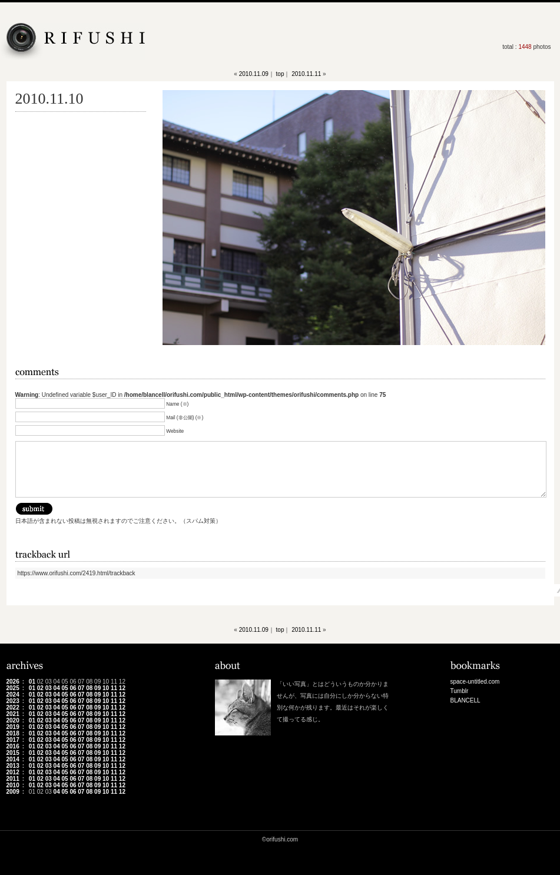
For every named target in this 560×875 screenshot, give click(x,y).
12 (122, 688)
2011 (12, 778)
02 (40, 688)
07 (81, 688)
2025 (12, 688)
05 (64, 688)
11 (114, 688)
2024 (12, 694)
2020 (12, 720)
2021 (12, 714)
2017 (12, 740)
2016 (12, 746)
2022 (12, 707)
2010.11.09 (254, 74)
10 (105, 688)
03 (48, 688)
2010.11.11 (306, 74)
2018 (12, 733)
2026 (12, 681)
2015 (12, 753)
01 (32, 681)
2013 (12, 766)
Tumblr (459, 691)
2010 (12, 785)
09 (97, 688)
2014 (12, 759)
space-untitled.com (475, 681)
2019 (12, 727)
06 (72, 688)
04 (57, 688)
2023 (12, 701)
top (280, 74)
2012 (12, 772)
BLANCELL (465, 700)
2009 (12, 791)
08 (89, 688)
